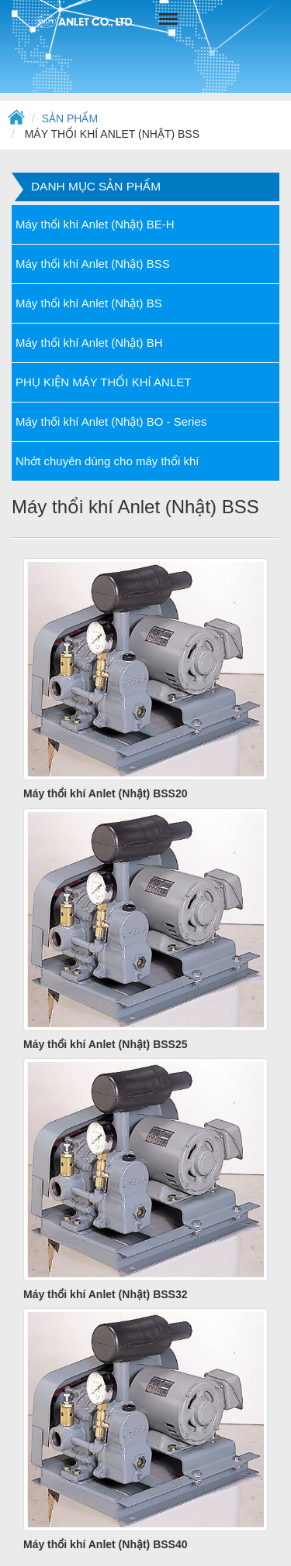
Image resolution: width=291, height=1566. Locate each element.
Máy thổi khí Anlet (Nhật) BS (89, 303)
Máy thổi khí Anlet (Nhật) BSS (93, 263)
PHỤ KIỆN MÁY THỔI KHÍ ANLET (103, 382)
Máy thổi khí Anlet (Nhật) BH (89, 342)
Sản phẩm (70, 118)
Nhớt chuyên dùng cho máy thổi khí (107, 461)
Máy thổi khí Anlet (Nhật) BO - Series (111, 421)
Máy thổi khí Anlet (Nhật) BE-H (95, 224)
